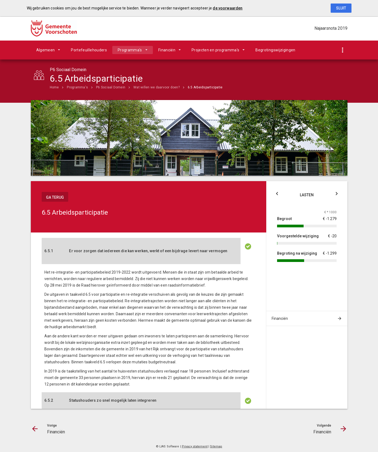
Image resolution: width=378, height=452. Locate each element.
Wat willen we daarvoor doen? (156, 87)
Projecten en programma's (215, 50)
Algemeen (45, 50)
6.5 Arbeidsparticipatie (205, 87)
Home (54, 87)
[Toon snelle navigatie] (342, 50)
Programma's (130, 50)
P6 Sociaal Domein (110, 87)
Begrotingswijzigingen (275, 50)
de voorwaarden (227, 8)
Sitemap (216, 446)
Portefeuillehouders (89, 50)
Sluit (341, 8)
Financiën (166, 50)
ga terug (55, 197)
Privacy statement (195, 446)
